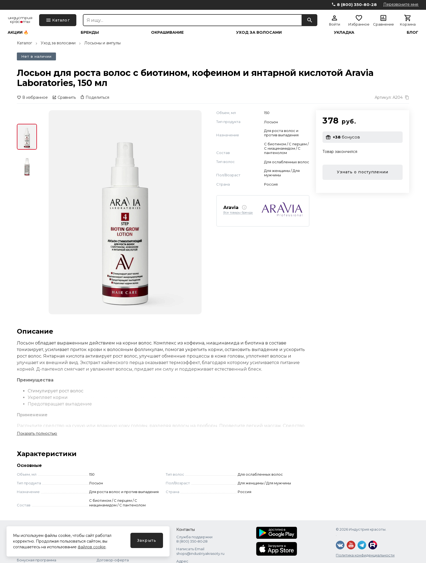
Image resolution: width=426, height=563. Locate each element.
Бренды (90, 32)
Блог (412, 32)
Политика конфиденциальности (365, 555)
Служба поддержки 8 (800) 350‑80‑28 (194, 539)
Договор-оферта (113, 560)
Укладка (344, 32)
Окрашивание (167, 32)
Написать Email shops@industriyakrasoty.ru (200, 551)
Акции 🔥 (18, 32)
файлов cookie (92, 546)
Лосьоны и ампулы (102, 43)
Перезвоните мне (400, 4)
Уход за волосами (259, 32)
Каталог (24, 43)
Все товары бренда (238, 212)
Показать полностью (37, 433)
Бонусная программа (36, 560)
